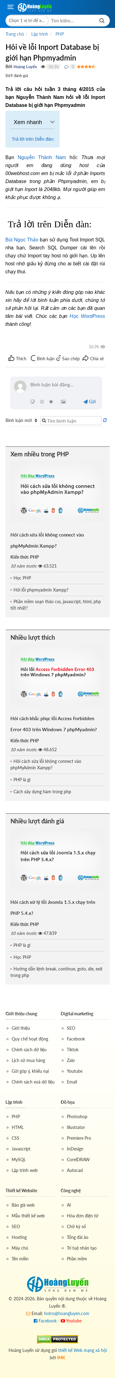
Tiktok (73, 1049)
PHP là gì (21, 779)
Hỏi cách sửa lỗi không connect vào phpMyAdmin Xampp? (45, 764)
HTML (18, 1127)
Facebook (76, 1038)
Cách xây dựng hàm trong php (42, 791)
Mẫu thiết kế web (28, 1215)
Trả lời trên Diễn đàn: (33, 139)
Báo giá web (23, 1205)
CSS (15, 1138)
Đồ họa (68, 1102)
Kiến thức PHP (24, 557)
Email (72, 1081)
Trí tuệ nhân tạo (82, 1248)
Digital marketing (77, 1013)
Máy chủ (20, 1248)
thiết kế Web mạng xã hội (82, 1350)
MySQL (19, 1159)
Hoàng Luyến (25, 66)
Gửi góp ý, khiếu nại (30, 1071)
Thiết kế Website (21, 1190)
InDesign (75, 1148)
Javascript (21, 1148)
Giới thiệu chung (21, 1013)
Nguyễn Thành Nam (42, 157)
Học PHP (22, 577)
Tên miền (20, 1258)
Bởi (9, 66)
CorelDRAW (78, 1159)
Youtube (74, 1071)
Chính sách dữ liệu (29, 1049)
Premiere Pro (79, 1138)
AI (69, 1205)
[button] (27, 20)
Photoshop (77, 1116)
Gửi (89, 401)
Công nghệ (71, 1190)
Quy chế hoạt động (30, 1038)
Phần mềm (77, 1258)
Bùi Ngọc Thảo (22, 239)
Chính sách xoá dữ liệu (33, 1081)
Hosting (19, 1237)
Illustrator (76, 1127)
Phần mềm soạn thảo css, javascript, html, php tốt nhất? (55, 605)
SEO (71, 1028)
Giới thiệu (21, 1028)
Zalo (71, 1060)
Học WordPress (87, 316)
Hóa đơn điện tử (82, 1215)
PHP (16, 1116)
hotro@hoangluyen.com (66, 1313)
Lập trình (14, 1102)
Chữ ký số (76, 1226)
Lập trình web (25, 1170)
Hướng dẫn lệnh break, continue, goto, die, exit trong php (56, 972)
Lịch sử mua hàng (28, 1060)
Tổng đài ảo (77, 1237)
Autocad (75, 1170)
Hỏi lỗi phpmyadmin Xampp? (40, 589)
